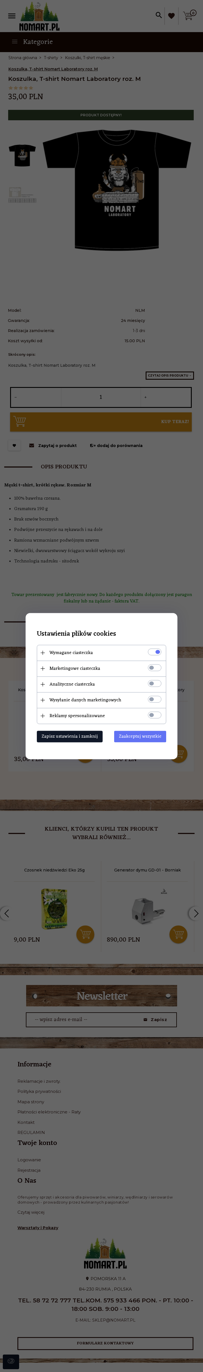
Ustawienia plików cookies (76, 634)
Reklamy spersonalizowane (77, 716)
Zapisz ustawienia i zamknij (70, 736)
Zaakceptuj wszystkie (140, 736)
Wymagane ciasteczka (71, 653)
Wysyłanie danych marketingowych (85, 700)
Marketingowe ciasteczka (74, 668)
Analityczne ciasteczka (72, 684)
